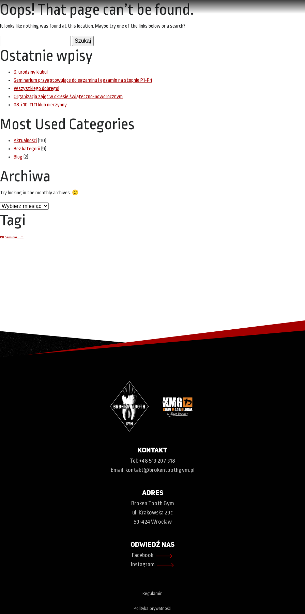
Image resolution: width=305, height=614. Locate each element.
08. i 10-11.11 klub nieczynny (40, 105)
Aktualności (25, 141)
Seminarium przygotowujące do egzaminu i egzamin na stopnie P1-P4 (83, 80)
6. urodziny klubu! (31, 72)
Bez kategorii (27, 149)
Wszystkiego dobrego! (36, 88)
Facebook (152, 556)
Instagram (152, 565)
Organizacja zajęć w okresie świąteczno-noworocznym (68, 97)
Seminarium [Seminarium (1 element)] (14, 237)
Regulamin (152, 593)
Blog (18, 157)
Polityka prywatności (152, 608)
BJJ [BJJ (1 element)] (2, 237)
